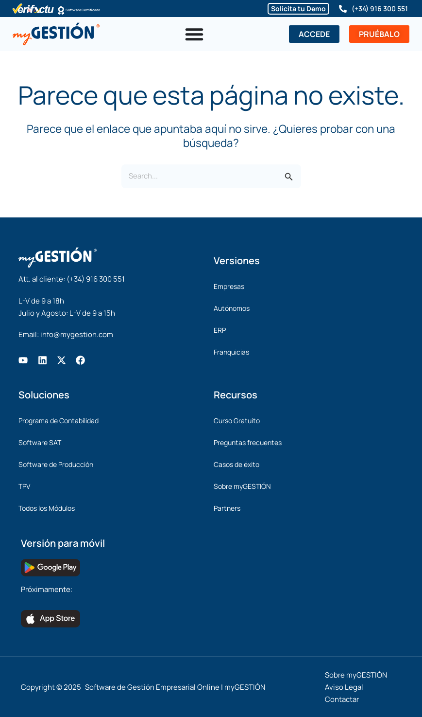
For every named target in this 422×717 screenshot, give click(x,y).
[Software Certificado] (61, 10)
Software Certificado (100, 10)
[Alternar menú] (194, 34)
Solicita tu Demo (298, 8)
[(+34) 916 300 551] (343, 9)
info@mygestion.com (76, 334)
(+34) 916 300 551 (380, 8)
